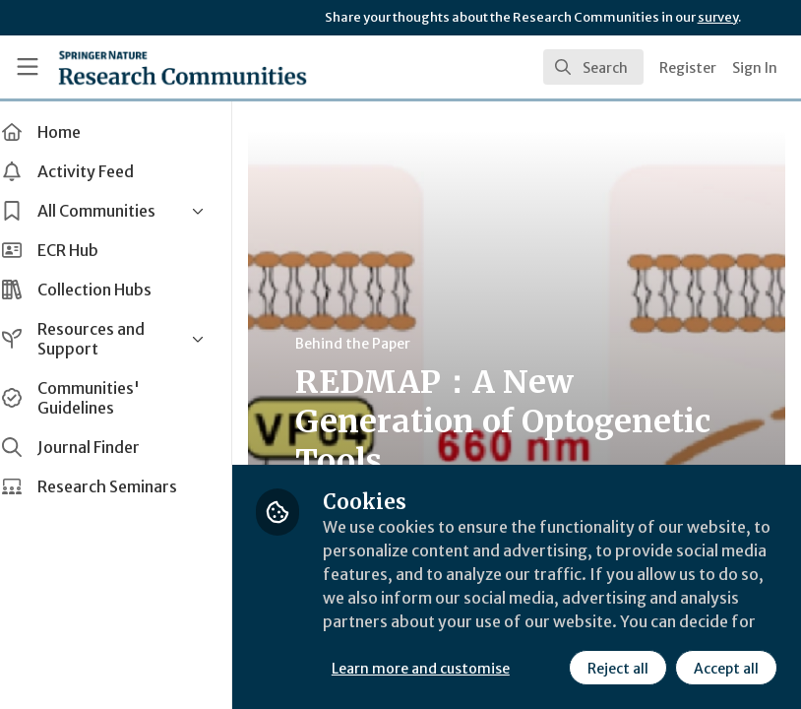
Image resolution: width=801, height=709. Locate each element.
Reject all (617, 668)
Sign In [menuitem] (754, 68)
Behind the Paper (372, 344)
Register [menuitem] (687, 68)
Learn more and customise (440, 668)
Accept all (726, 668)
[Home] (182, 67)
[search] (593, 67)
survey (718, 17)
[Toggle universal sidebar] (27, 67)
